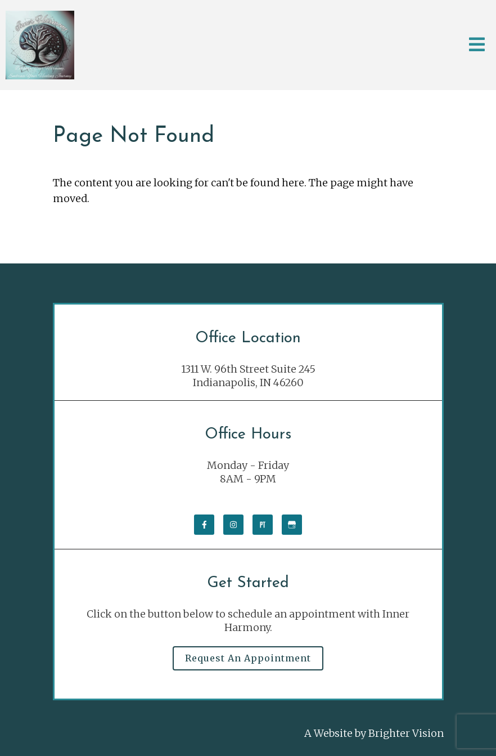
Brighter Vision (406, 733)
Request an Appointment (248, 658)
